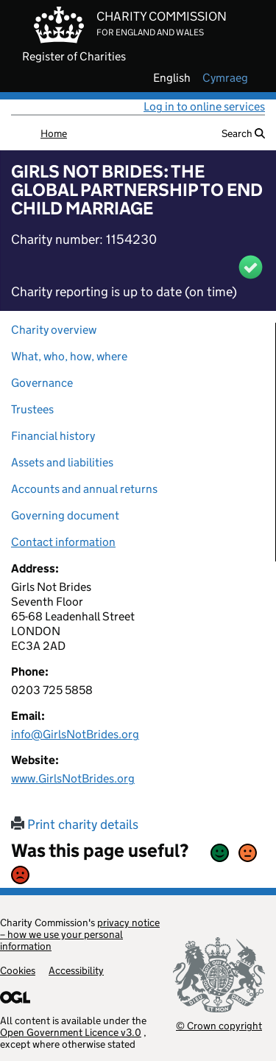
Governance (42, 383)
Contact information (63, 542)
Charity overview (53, 330)
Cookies (17, 970)
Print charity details (74, 824)
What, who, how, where (69, 356)
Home (53, 133)
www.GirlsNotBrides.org (73, 778)
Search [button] (243, 133)
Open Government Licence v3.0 (70, 1032)
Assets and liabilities (62, 462)
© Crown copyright (219, 1025)
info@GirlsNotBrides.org (75, 734)
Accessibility (76, 970)
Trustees (32, 409)
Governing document (65, 515)
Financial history (53, 436)
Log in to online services (204, 106)
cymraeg (225, 78)
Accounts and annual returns (84, 489)
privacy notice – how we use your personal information (80, 934)
